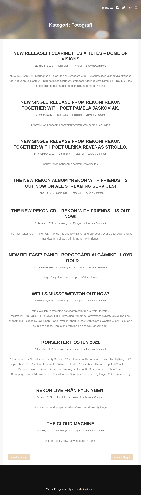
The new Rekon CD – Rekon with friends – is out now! (70, 213)
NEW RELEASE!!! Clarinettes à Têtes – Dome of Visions (70, 56)
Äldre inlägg (20, 457)
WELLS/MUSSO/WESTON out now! (70, 293)
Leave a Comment (96, 65)
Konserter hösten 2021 (70, 342)
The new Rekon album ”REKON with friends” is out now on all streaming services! (70, 183)
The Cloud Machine (70, 423)
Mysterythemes (87, 489)
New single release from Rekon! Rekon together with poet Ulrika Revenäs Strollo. (70, 144)
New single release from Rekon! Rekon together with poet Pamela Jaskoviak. (70, 105)
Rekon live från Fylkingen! (70, 390)
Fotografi (77, 65)
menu (107, 7)
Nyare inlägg (120, 457)
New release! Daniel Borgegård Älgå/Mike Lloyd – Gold (70, 257)
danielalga (63, 65)
